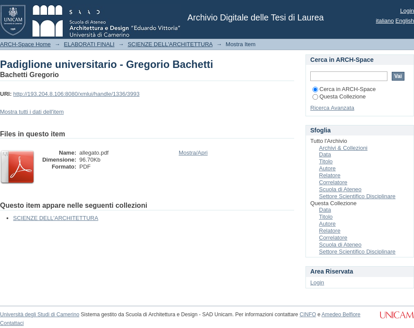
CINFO (307, 314)
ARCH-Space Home (25, 44)
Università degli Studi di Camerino (39, 314)
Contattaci (12, 323)
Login (407, 10)
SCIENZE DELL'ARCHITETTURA (170, 44)
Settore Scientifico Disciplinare (357, 196)
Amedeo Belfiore (341, 314)
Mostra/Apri (193, 152)
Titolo (326, 161)
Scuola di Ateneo (340, 189)
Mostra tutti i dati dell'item (32, 111)
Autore (327, 168)
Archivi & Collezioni (343, 148)
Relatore (329, 175)
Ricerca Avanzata (332, 108)
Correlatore (333, 182)
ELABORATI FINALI (89, 44)
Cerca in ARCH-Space (344, 89)
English (404, 20)
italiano (385, 20)
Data (325, 154)
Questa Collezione (339, 96)
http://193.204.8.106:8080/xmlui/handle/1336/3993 (76, 94)
